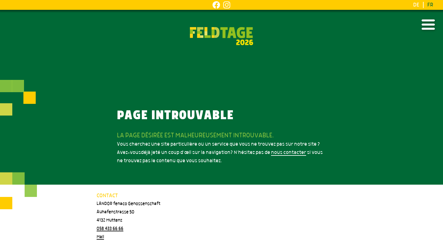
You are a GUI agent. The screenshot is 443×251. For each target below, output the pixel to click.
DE (416, 5)
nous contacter (288, 152)
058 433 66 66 (110, 228)
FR (430, 5)
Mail (100, 236)
